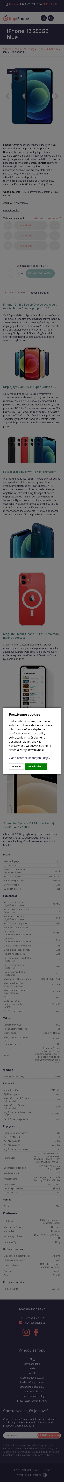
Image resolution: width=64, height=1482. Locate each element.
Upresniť (16, 766)
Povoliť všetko (36, 766)
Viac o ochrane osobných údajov (29, 758)
